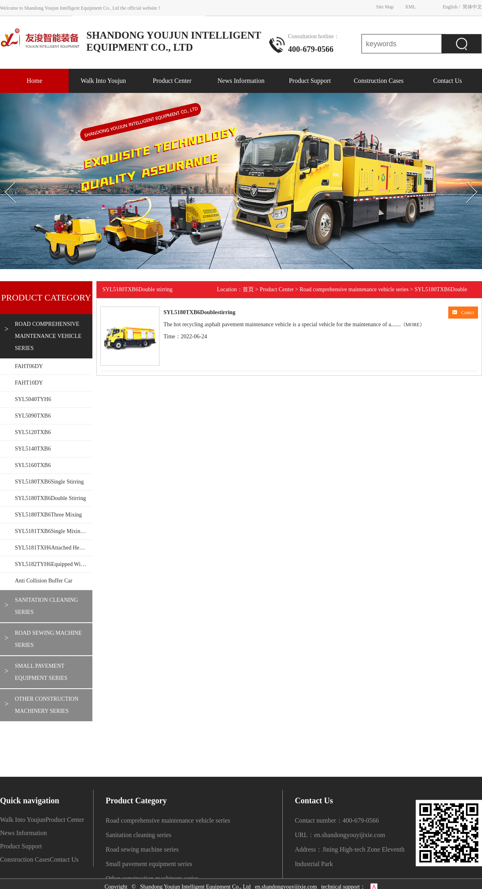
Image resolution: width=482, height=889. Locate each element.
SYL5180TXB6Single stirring (49, 482)
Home (34, 80)
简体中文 (472, 6)
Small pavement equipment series (41, 672)
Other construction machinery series (46, 705)
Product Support (310, 80)
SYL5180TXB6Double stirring (50, 498)
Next (463, 175)
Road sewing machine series (48, 639)
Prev (4, 175)
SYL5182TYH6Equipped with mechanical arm (53, 564)
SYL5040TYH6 (33, 399)
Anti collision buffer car (43, 581)
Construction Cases (379, 80)
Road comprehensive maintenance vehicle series (48, 336)
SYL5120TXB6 (33, 432)
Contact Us (447, 80)
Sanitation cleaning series (46, 606)
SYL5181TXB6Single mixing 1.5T (53, 531)
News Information (241, 80)
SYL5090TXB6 (33, 416)
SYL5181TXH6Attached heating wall (53, 548)
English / (451, 6)
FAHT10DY (29, 383)
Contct (463, 312)
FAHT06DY (29, 366)
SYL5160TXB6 (33, 465)
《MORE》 (413, 324)
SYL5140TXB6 (33, 449)
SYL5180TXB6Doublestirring (199, 312)
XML (410, 6)
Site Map (385, 6)
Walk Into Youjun (103, 80)
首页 (248, 289)
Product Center (172, 80)
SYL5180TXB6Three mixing (48, 515)
